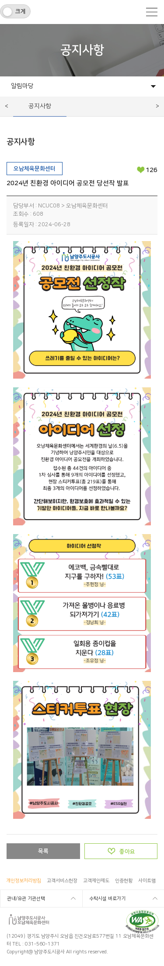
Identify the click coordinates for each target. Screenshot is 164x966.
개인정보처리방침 (23, 880)
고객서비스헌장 (62, 880)
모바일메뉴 (152, 12)
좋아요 (127, 852)
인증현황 (124, 880)
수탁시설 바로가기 (107, 898)
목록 (43, 851)
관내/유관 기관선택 (26, 898)
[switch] (15, 11)
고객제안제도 (96, 880)
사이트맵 (147, 880)
